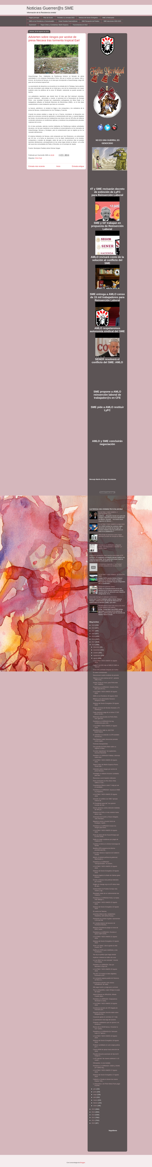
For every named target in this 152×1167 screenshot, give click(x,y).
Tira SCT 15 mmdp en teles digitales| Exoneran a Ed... (104, 974)
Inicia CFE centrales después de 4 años (105, 670)
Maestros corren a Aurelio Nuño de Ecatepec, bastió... (104, 822)
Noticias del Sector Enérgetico (88, 17)
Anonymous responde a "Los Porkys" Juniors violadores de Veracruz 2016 (110, 565)
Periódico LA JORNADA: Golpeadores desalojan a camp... (105, 1000)
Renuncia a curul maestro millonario (104, 778)
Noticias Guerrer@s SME (50, 8)
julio (94, 1089)
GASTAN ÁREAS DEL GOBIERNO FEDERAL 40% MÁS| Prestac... (104, 915)
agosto (95, 658)
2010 (93, 1123)
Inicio (58, 166)
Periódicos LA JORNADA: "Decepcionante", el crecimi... (103, 862)
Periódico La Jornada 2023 (65, 17)
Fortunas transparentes (100, 744)
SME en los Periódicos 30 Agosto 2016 (105, 696)
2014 (93, 1112)
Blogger (82, 1162)
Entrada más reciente (36, 166)
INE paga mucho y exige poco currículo (105, 987)
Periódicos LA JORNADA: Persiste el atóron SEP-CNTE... (104, 933)
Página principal (34, 17)
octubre (95, 652)
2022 (93, 628)
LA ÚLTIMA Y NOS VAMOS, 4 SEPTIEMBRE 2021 (107, 513)
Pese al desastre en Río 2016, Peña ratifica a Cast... (104, 781)
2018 (93, 639)
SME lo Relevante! (108, 17)
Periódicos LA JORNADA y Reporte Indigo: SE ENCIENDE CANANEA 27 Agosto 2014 (110, 546)
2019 (93, 636)
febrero (95, 1103)
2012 (93, 1117)
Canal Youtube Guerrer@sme (68, 21)
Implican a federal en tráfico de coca (104, 957)
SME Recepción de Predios (90, 21)
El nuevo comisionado (100, 672)
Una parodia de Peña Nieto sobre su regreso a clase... (104, 747)
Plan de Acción (48, 17)
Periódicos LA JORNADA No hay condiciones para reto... (103, 722)
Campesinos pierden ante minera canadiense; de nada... (103, 983)
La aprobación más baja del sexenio (104, 1020)
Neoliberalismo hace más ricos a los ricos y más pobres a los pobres (111, 606)
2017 (93, 642)
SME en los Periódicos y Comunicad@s (41, 21)
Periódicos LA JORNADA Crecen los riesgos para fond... (104, 826)
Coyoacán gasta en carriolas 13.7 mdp (105, 1017)
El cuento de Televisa (99, 911)
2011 (93, 1120)
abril (94, 1097)
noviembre (96, 650)
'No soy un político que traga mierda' (104, 954)
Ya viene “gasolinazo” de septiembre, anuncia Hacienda (105, 752)
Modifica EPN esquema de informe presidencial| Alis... (104, 849)
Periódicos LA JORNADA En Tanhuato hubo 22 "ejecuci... (105, 1032)
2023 (93, 625)
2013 (93, 1115)
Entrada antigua (78, 166)
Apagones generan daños (106, 586)
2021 (93, 631)
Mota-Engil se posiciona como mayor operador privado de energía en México (110, 535)
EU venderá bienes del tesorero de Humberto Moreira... (104, 924)
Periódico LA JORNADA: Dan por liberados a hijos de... (103, 965)
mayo (95, 1094)
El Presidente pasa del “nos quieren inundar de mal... (104, 804)
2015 (93, 1109)
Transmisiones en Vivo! (80, 25)
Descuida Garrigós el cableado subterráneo (103, 597)
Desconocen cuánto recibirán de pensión (106, 675)
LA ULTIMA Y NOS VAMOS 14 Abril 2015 (111, 524)
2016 (93, 644)
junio (95, 1092)
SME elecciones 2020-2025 (112, 21)
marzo (95, 1100)
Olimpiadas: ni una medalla (101, 1063)
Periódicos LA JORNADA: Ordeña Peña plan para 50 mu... (105, 688)
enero (95, 1105)
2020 (93, 633)
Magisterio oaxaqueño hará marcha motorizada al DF (106, 555)
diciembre (96, 647)
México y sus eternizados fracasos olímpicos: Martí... (104, 699)
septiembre (97, 655)
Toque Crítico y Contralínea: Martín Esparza (54, 25)
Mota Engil (38, 158)
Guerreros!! (32, 25)
